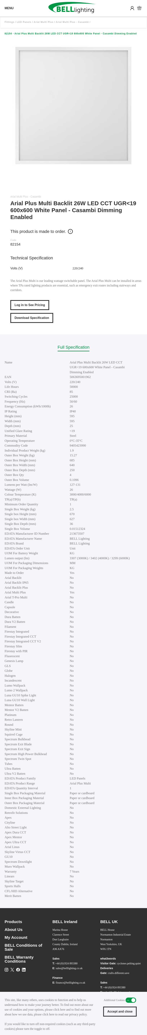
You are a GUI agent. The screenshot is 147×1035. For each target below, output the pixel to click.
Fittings (9, 22)
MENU (9, 8)
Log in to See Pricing (30, 305)
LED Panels (24, 22)
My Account (16, 937)
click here (59, 1009)
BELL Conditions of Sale (23, 947)
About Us (14, 929)
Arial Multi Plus (43, 22)
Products (13, 921)
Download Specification (32, 317)
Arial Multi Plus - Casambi (72, 22)
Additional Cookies (131, 1000)
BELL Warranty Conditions (19, 959)
